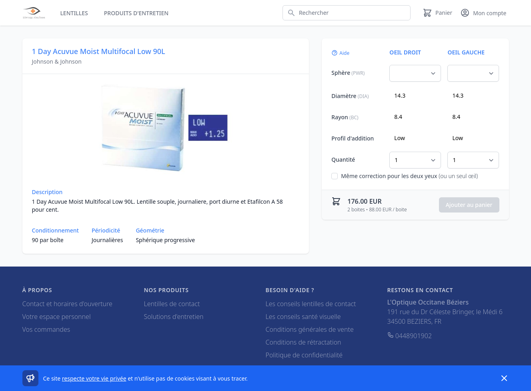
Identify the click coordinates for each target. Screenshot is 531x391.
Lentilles (74, 13)
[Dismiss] (504, 378)
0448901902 (409, 335)
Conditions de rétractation (303, 342)
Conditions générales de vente (310, 329)
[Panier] (437, 13)
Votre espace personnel (56, 316)
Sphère (348, 72)
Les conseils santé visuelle (303, 316)
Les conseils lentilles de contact (311, 303)
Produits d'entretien (136, 13)
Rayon (344, 117)
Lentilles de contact (172, 303)
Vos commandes (46, 329)
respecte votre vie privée (94, 378)
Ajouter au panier (469, 205)
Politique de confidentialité (304, 355)
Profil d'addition (352, 138)
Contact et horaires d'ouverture (67, 303)
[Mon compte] (483, 13)
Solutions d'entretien (174, 316)
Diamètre (350, 96)
